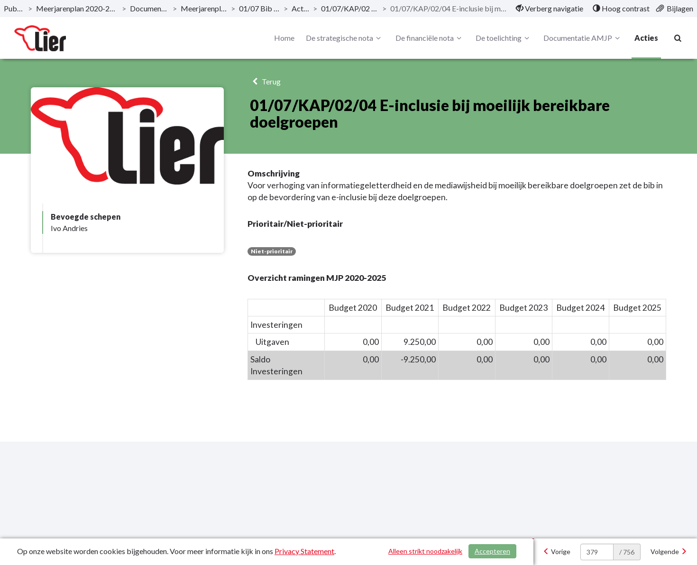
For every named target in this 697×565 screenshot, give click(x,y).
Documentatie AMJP (583, 38)
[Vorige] (557, 552)
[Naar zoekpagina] (678, 38)
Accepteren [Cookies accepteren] (492, 551)
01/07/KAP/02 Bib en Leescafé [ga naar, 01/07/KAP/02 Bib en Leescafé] (349, 8)
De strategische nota (345, 38)
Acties (646, 37)
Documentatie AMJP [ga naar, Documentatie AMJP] (149, 8)
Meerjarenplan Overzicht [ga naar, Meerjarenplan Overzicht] (204, 8)
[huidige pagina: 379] (597, 552)
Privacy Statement (304, 551)
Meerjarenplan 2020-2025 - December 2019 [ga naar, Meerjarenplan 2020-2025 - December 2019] (77, 8)
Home (284, 37)
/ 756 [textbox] (626, 552)
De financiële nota (429, 38)
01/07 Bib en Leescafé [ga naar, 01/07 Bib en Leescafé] (259, 8)
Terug (265, 81)
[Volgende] (668, 552)
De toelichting (504, 38)
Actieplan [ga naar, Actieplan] (300, 8)
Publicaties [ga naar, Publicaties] (14, 8)
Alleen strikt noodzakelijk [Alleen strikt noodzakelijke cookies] (425, 551)
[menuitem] (549, 8)
